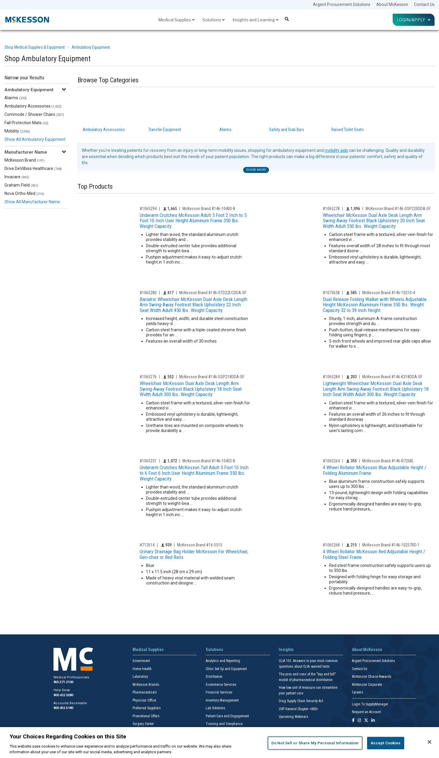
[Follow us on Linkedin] (373, 721)
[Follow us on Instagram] (359, 721)
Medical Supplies (176, 19)
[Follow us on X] (366, 721)
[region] (219, 742)
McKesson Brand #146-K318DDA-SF (392, 376)
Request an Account (366, 712)
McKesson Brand (24, 160)
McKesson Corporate (367, 685)
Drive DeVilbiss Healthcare (33, 168)
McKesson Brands (146, 685)
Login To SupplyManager (370, 704)
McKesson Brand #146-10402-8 (208, 460)
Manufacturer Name (25, 152)
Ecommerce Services (221, 685)
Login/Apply (413, 19)
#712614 (147, 545)
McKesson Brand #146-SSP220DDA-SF (398, 208)
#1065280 (148, 292)
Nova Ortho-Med (24, 193)
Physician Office (144, 700)
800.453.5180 (63, 708)
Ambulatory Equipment (91, 47)
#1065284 (331, 376)
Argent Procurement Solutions (341, 4)
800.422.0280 (63, 695)
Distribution (214, 677)
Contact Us (424, 4)
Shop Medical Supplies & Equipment (34, 47)
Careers (357, 692)
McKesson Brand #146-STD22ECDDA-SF (212, 292)
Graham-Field (21, 185)
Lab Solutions (215, 708)
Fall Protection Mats (26, 122)
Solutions (213, 19)
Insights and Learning (255, 19)
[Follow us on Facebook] (353, 721)
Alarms (15, 97)
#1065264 (331, 460)
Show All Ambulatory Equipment (34, 139)
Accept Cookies (386, 743)
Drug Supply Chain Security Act (301, 701)
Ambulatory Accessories (33, 106)
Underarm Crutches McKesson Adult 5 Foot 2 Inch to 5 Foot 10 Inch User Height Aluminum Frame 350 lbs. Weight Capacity (193, 220)
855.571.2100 (63, 682)
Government (141, 661)
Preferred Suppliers (147, 708)
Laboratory (140, 677)
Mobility (17, 131)
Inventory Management (222, 700)
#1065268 (331, 545)
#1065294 (148, 208)
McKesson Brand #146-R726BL (388, 460)
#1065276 (148, 376)
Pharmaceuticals (145, 692)
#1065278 (331, 208)
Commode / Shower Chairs (34, 114)
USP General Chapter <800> (298, 709)
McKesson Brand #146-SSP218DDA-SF (211, 376)
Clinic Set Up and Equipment (226, 669)
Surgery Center (143, 724)
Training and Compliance (224, 724)
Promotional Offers (146, 716)
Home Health (142, 669)
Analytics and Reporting (223, 661)
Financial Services (219, 692)
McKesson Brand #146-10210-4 (388, 292)
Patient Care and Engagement (227, 716)
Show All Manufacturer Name (32, 201)
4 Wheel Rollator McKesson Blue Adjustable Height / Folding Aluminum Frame (374, 470)
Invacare (16, 176)
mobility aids (336, 150)
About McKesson (392, 4)
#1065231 (148, 460)
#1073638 (331, 292)
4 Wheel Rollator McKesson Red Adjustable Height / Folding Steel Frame (374, 554)
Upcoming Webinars (293, 717)
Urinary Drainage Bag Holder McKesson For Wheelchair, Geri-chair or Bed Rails (194, 554)
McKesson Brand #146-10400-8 (208, 208)
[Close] (429, 741)
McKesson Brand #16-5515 (199, 545)
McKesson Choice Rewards (371, 677)
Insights (286, 649)
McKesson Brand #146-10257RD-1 (391, 545)
